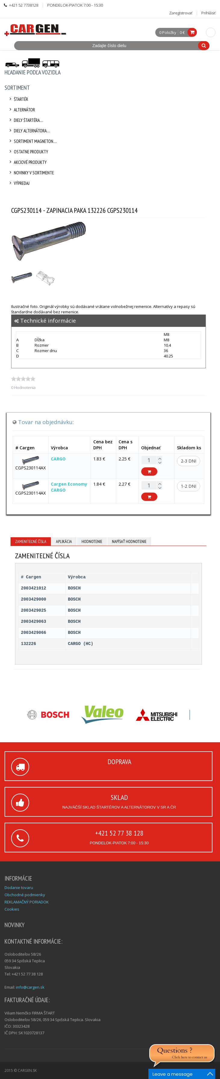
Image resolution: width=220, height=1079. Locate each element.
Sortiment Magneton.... (32, 141)
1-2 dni (188, 486)
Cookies (12, 909)
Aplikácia (64, 541)
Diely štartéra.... (25, 120)
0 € (182, 32)
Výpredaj (18, 183)
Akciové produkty (27, 162)
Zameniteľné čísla (30, 541)
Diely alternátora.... (29, 131)
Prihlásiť (208, 13)
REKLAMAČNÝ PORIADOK (27, 902)
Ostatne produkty (28, 152)
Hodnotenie (92, 541)
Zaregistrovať (180, 13)
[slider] (23, 378)
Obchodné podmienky (25, 894)
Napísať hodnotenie (129, 541)
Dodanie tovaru (19, 887)
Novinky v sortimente (31, 173)
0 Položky (167, 32)
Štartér (18, 99)
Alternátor (21, 110)
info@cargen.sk (30, 987)
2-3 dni (188, 461)
